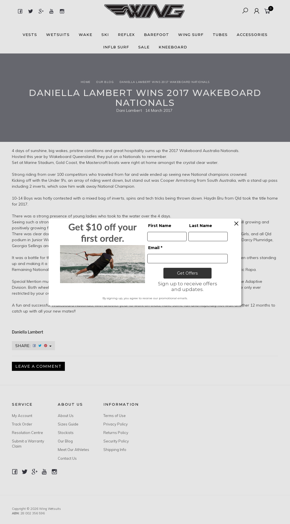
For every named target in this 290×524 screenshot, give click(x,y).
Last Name (200, 225)
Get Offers (187, 273)
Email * (155, 247)
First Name (159, 225)
